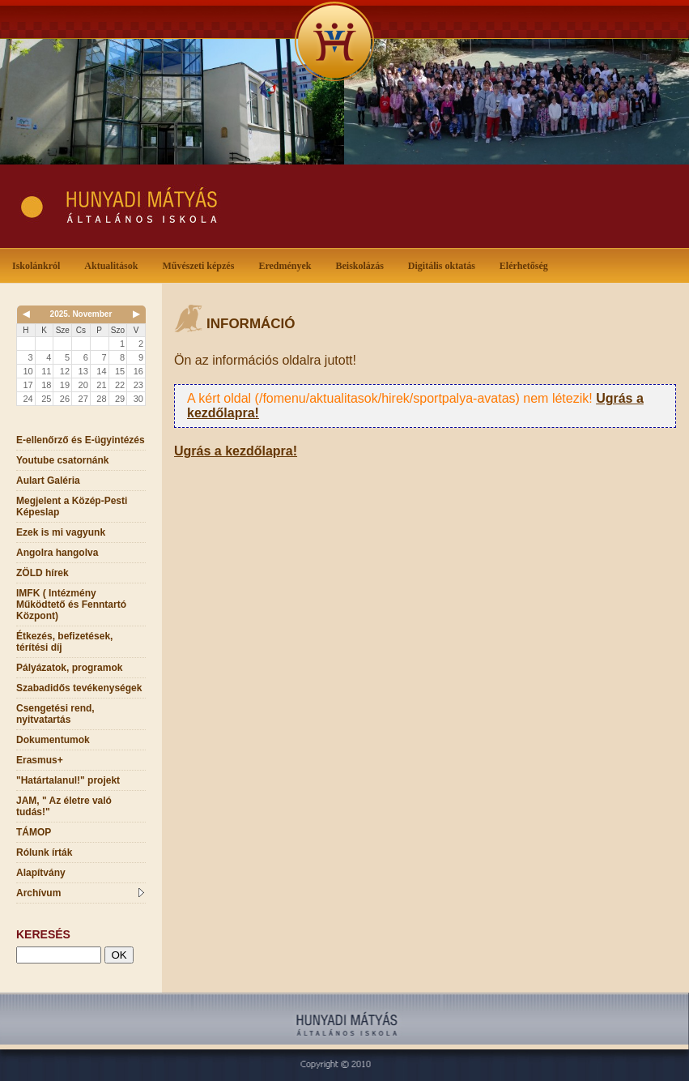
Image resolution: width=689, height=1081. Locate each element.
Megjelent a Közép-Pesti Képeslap (71, 506)
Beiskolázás (362, 264)
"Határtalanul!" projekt (68, 780)
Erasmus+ (39, 760)
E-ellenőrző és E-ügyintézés (80, 440)
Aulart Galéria (48, 480)
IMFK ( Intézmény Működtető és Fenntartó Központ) (71, 605)
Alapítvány (41, 872)
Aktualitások (114, 264)
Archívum (80, 893)
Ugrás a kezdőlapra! (235, 451)
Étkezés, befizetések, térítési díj (64, 641)
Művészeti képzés (201, 264)
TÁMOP (33, 832)
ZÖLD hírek (42, 573)
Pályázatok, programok (69, 667)
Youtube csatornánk (62, 460)
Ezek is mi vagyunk (60, 532)
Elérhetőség (524, 265)
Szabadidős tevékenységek (79, 688)
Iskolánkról (39, 264)
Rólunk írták (44, 852)
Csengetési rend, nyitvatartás (55, 714)
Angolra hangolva (57, 552)
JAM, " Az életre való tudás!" (64, 806)
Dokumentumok (53, 740)
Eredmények (287, 264)
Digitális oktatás (441, 265)
